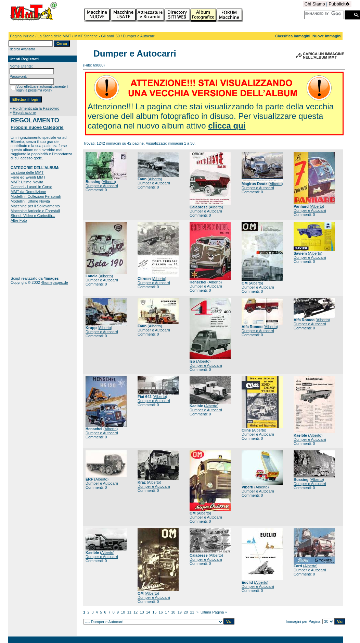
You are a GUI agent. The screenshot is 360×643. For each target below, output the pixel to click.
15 (154, 612)
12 (135, 612)
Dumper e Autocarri (102, 186)
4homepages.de (54, 282)
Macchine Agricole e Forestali (35, 211)
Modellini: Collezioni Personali (36, 196)
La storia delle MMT (27, 172)
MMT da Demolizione (28, 192)
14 (148, 612)
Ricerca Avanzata (22, 49)
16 (161, 612)
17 (167, 612)
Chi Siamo (315, 4)
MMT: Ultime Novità (27, 182)
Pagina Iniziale (22, 36)
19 (180, 612)
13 (142, 612)
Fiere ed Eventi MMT (28, 177)
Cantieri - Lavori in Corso (31, 187)
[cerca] (322, 13)
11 (129, 612)
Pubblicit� (339, 4)
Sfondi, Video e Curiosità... (33, 216)
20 (186, 612)
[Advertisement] (32, 249)
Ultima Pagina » (214, 612)
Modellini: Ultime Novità (30, 201)
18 (173, 612)
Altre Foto (19, 220)
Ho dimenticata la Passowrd (36, 108)
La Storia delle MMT (54, 36)
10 (123, 612)
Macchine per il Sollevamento (35, 206)
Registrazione (24, 112)
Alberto (109, 182)
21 (192, 612)
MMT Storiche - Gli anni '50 (97, 36)
